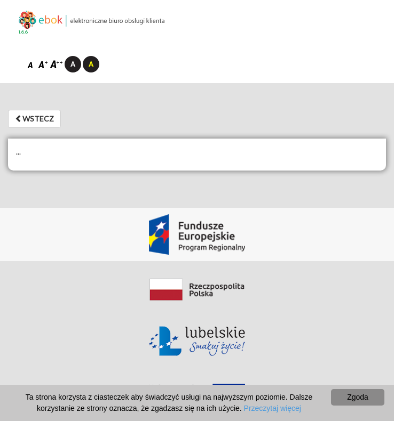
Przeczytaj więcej (272, 408)
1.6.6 (23, 32)
